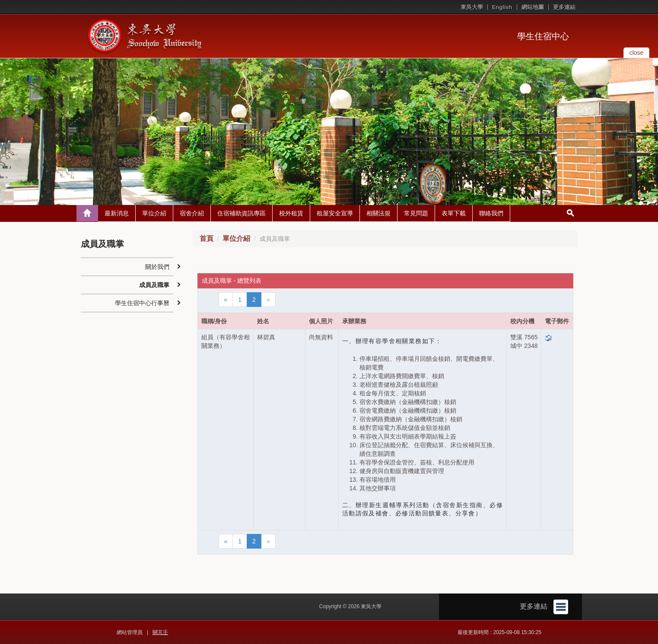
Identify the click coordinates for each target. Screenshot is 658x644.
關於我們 (157, 266)
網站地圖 (532, 7)
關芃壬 (160, 632)
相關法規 (378, 213)
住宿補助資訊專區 (241, 213)
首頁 (206, 238)
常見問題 (416, 213)
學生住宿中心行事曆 (142, 303)
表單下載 (454, 213)
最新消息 (117, 213)
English (502, 7)
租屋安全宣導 (335, 213)
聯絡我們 (491, 213)
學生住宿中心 (543, 36)
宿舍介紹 (192, 213)
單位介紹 (154, 213)
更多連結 (564, 7)
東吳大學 (472, 7)
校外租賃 (291, 213)
